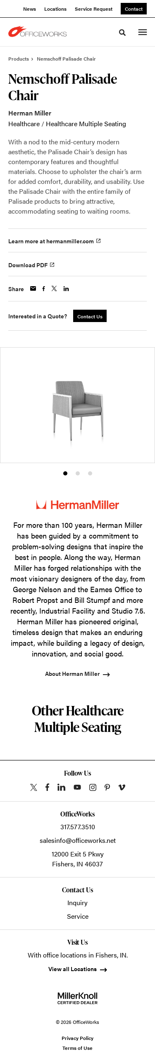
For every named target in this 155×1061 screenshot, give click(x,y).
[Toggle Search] (122, 32)
